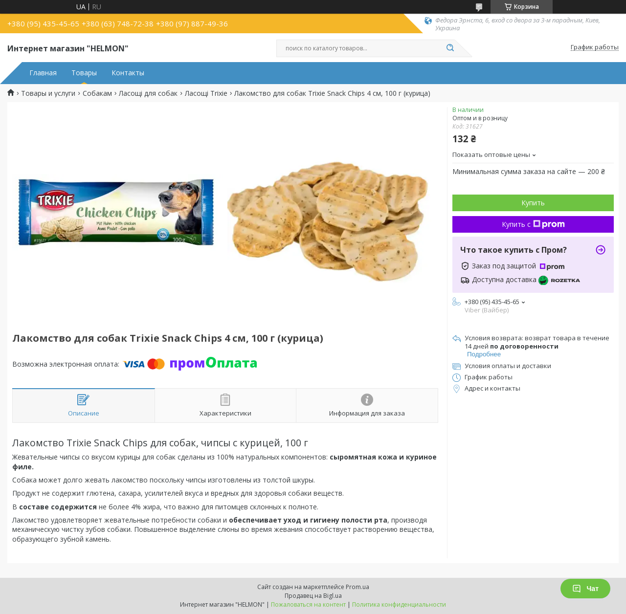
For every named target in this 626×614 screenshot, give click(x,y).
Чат (585, 588)
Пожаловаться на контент (308, 604)
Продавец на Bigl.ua (313, 596)
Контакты (128, 72)
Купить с (533, 224)
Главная (43, 72)
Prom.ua (357, 587)
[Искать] (450, 48)
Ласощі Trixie (206, 93)
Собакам (97, 93)
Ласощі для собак (148, 93)
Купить (533, 202)
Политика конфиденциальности (399, 604)
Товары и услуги (48, 93)
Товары (84, 72)
